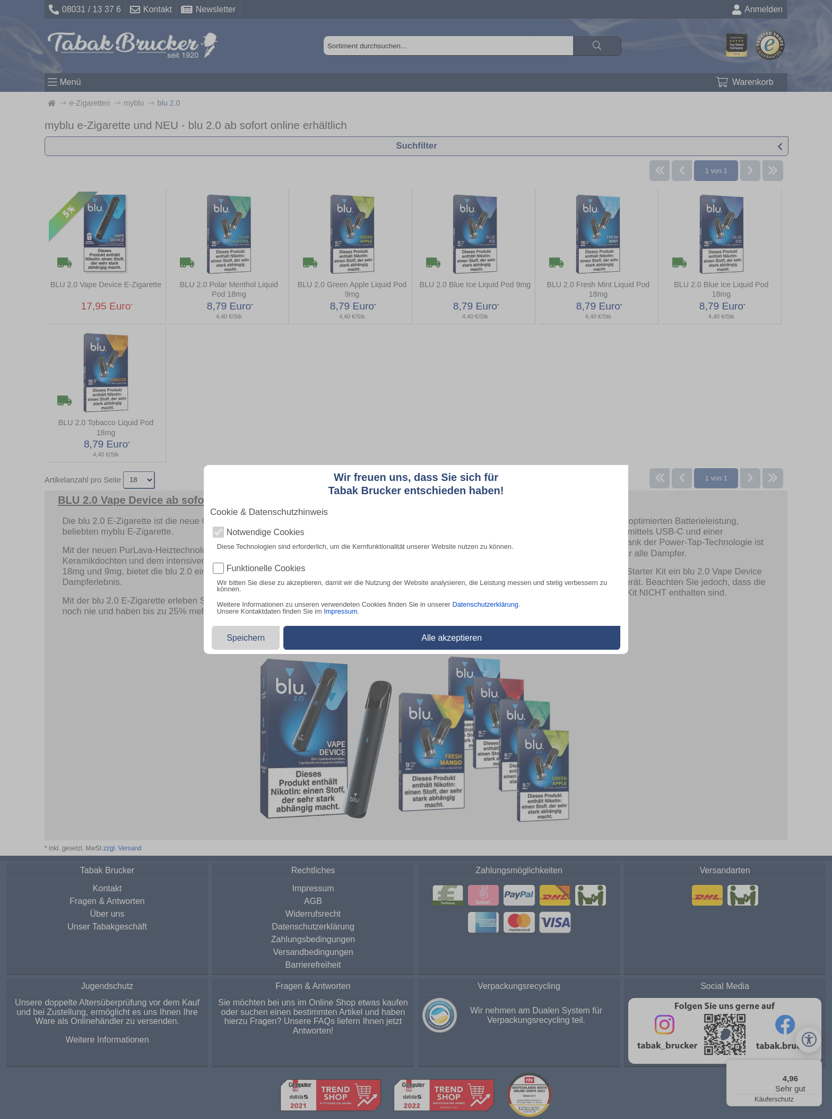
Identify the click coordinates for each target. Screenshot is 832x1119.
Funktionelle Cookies (266, 568)
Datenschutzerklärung (485, 604)
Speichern (246, 637)
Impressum (340, 611)
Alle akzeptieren (451, 637)
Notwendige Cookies (266, 532)
